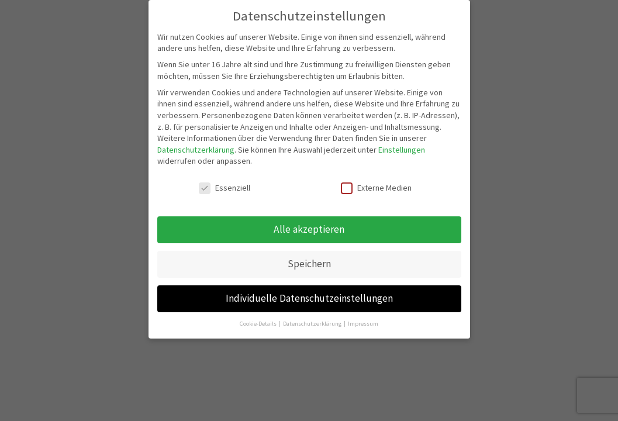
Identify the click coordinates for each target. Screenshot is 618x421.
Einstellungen (401, 149)
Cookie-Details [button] (259, 323)
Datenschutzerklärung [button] (313, 323)
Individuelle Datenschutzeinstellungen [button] (309, 298)
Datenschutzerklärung (195, 149)
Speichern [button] (309, 263)
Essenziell (224, 188)
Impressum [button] (363, 323)
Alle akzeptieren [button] (309, 229)
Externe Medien (376, 188)
